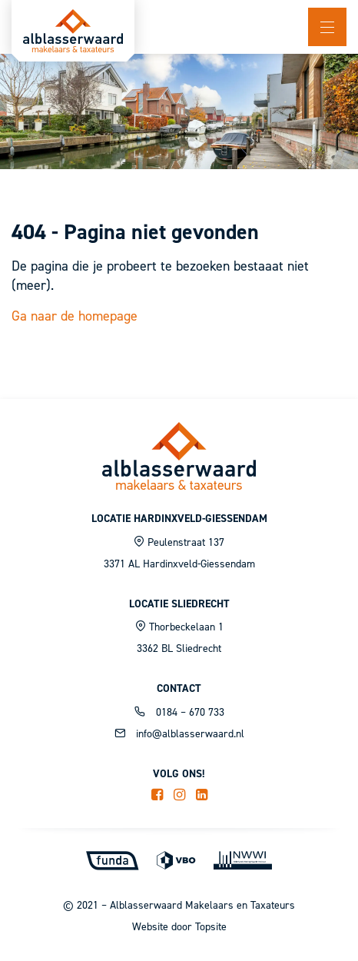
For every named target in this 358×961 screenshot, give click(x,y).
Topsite (211, 926)
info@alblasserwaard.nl (179, 734)
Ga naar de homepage (75, 316)
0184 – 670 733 (179, 712)
